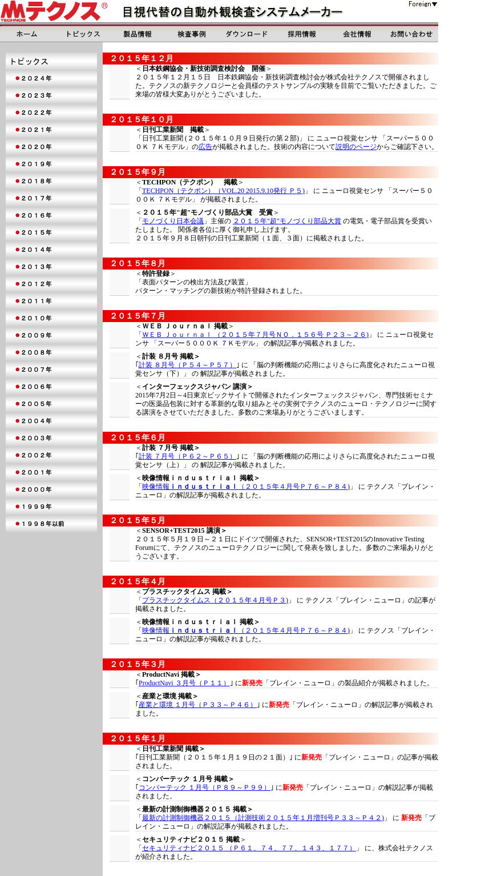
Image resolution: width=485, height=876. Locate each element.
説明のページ (356, 147)
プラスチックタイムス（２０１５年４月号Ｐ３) (215, 600)
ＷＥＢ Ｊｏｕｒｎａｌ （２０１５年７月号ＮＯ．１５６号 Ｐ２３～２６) (255, 335)
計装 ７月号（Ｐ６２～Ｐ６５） (187, 456)
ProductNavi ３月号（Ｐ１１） (184, 683)
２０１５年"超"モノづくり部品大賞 (287, 221)
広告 (205, 147)
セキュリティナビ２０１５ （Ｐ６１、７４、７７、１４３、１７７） (249, 848)
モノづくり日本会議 (173, 221)
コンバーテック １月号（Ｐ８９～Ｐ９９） (204, 787)
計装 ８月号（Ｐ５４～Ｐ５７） (187, 365)
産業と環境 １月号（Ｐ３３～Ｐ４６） (198, 705)
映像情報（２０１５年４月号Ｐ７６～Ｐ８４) (246, 487)
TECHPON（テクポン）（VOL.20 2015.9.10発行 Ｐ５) (223, 191)
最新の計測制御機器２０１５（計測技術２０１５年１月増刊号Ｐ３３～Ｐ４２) (263, 818)
